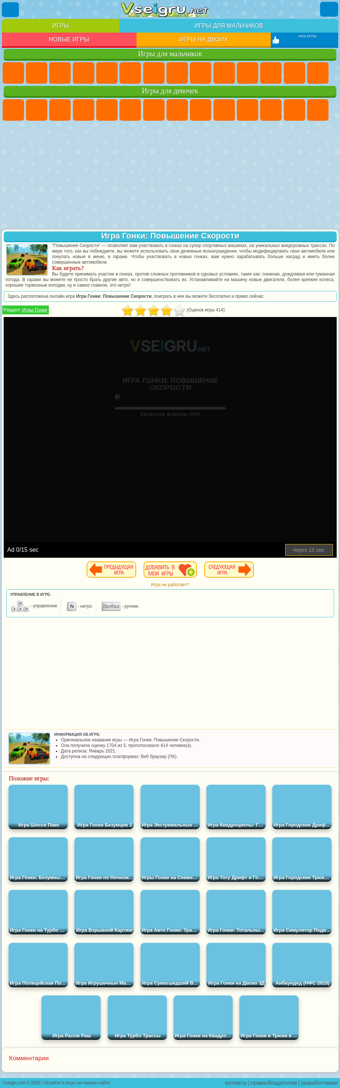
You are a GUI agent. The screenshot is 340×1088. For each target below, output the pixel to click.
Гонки (318, 73)
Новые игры (69, 39)
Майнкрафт (154, 73)
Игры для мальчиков (229, 26)
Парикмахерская (294, 110)
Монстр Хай (130, 110)
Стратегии (60, 73)
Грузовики (271, 73)
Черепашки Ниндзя (200, 73)
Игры (60, 26)
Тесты (107, 110)
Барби (83, 110)
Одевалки (271, 110)
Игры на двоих (203, 39)
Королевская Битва (130, 73)
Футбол (36, 73)
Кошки (247, 110)
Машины (177, 73)
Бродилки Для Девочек (154, 110)
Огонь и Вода (60, 110)
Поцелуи (318, 110)
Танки (83, 73)
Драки (294, 73)
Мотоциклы (224, 73)
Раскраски (177, 110)
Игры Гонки (34, 310)
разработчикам (319, 1083)
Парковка (13, 73)
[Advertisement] (170, 176)
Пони (13, 110)
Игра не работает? (170, 584)
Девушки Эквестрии (36, 110)
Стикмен (247, 73)
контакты (236, 1083)
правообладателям (274, 1083)
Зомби (107, 73)
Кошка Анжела (200, 110)
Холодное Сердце (224, 110)
